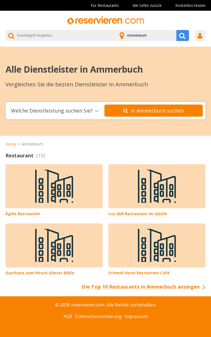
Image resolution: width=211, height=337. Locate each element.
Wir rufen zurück (147, 5)
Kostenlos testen (190, 5)
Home (10, 144)
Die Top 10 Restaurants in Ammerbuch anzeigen (141, 286)
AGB (67, 316)
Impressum (136, 316)
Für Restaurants (105, 5)
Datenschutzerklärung (98, 316)
